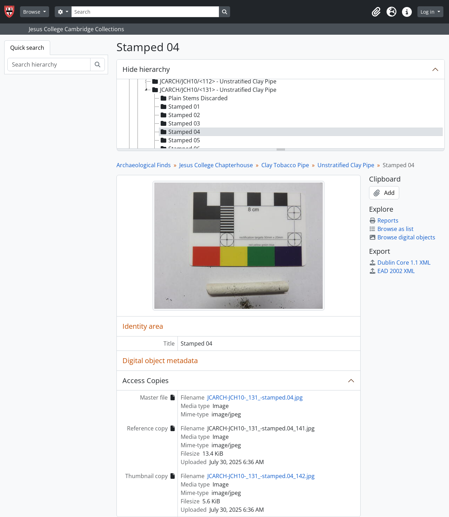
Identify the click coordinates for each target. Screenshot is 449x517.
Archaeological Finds (143, 165)
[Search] (145, 11)
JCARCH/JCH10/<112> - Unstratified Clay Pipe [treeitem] (213, 81)
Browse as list (391, 229)
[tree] (280, 114)
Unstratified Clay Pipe (345, 165)
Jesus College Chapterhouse (216, 165)
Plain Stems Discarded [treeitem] (193, 98)
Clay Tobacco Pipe (285, 165)
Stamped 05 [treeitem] (179, 140)
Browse (32, 11)
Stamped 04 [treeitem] (179, 132)
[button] (376, 12)
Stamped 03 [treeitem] (179, 123)
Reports (383, 220)
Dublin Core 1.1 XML (399, 262)
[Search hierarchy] (49, 64)
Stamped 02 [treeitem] (179, 115)
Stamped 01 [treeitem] (179, 106)
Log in (428, 11)
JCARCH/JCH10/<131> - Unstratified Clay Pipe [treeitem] (213, 90)
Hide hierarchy (146, 69)
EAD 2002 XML (392, 271)
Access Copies (145, 380)
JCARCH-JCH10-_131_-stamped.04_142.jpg (261, 476)
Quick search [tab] (27, 48)
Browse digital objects (402, 237)
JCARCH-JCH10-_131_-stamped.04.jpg (255, 397)
